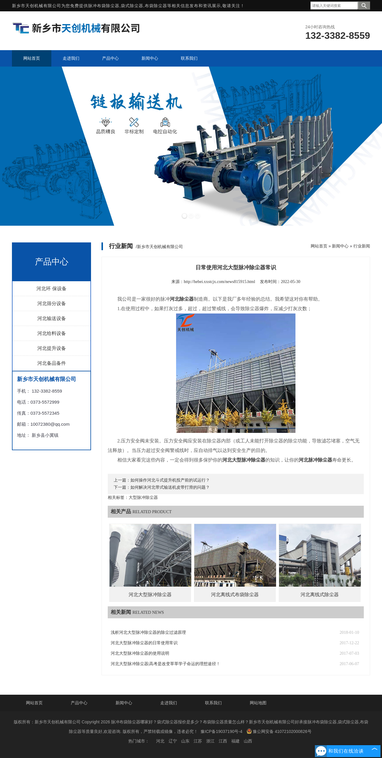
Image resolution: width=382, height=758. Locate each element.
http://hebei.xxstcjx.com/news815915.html (219, 281)
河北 (160, 741)
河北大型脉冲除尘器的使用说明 (140, 653)
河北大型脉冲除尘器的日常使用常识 (144, 643)
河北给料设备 (51, 333)
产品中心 (79, 702)
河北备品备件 (51, 363)
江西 (223, 741)
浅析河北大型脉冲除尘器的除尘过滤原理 (148, 632)
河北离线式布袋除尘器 (235, 594)
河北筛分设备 (51, 303)
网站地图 (258, 702)
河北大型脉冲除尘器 (150, 594)
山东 (185, 741)
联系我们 (213, 702)
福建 (235, 741)
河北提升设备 (51, 348)
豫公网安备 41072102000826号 (279, 731)
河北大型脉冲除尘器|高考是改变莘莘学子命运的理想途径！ (165, 664)
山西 (248, 741)
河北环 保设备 (51, 288)
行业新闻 (361, 246)
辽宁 (173, 741)
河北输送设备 (51, 318)
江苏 (198, 741)
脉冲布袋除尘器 (103, 5)
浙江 (210, 741)
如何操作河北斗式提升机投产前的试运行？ (170, 480)
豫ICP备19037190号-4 (221, 731)
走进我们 (168, 702)
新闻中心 (340, 246)
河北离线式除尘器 (320, 594)
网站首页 (319, 246)
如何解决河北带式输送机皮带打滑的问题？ (170, 487)
